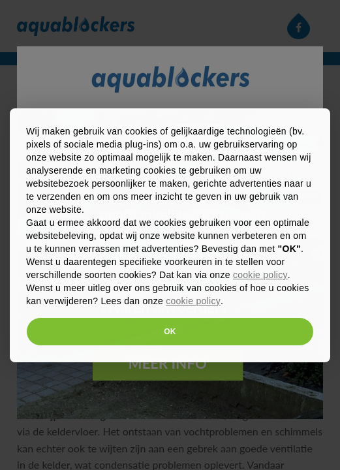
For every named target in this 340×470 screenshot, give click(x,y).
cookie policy (260, 275)
